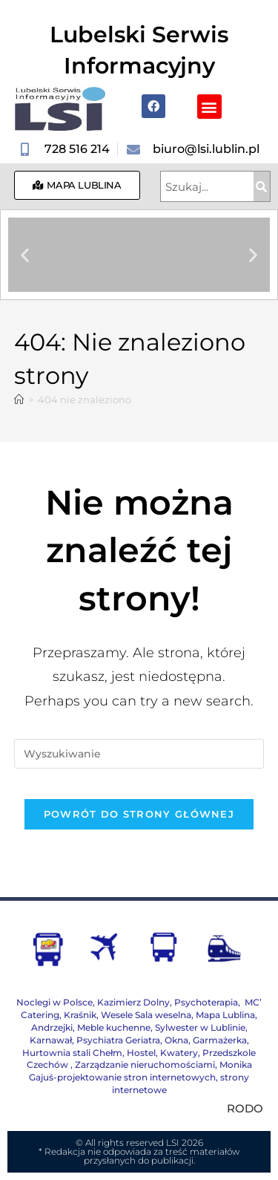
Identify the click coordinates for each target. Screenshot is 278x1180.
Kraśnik (80, 1014)
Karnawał (51, 1040)
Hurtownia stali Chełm (72, 1052)
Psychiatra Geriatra (118, 1040)
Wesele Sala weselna (146, 1014)
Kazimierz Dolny (133, 1002)
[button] (209, 106)
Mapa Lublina (225, 1014)
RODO (245, 1108)
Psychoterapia (206, 1002)
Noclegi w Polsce (54, 1002)
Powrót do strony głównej (139, 814)
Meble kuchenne (113, 1027)
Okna (176, 1040)
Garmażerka (220, 1040)
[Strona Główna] (19, 399)
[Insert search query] (139, 754)
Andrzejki (52, 1027)
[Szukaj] (262, 186)
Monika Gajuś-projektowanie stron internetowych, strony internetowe (140, 1077)
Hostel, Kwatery (162, 1052)
